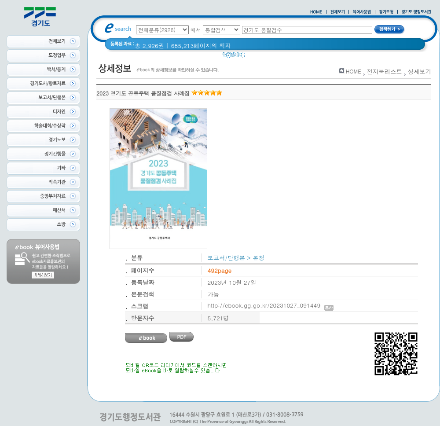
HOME (353, 71)
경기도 (278, 57)
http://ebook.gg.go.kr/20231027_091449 (271, 305)
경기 (257, 57)
